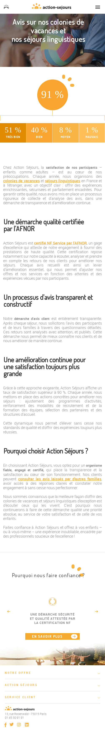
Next (96, 611)
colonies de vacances (21, 180)
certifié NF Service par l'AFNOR (60, 243)
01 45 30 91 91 (6, 6)
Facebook (5, 725)
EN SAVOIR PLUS (47, 636)
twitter (12, 724)
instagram (19, 724)
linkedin (27, 724)
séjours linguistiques (62, 180)
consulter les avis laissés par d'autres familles (59, 478)
